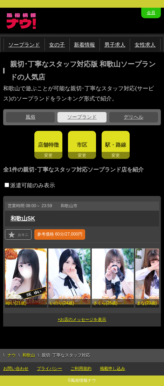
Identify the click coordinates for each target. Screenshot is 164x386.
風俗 (30, 117)
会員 (151, 12)
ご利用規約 (80, 368)
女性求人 (145, 45)
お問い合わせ (15, 368)
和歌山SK (23, 219)
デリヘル (133, 117)
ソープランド (24, 45)
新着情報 (84, 45)
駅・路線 (115, 145)
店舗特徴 (48, 145)
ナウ (11, 355)
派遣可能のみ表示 (30, 185)
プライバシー (49, 368)
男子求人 (114, 45)
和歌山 (28, 355)
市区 (82, 145)
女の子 (57, 45)
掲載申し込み (112, 368)
